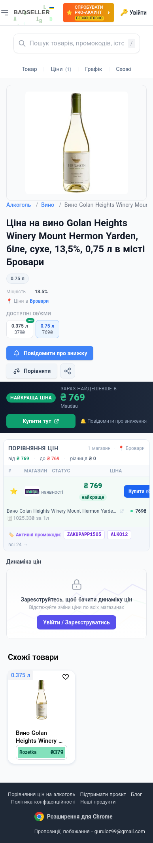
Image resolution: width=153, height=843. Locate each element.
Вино (51, 205)
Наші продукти (97, 802)
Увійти (133, 12)
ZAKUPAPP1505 (84, 535)
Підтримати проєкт (103, 794)
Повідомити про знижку (50, 353)
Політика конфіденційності (43, 802)
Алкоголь (22, 205)
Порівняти (32, 371)
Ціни (61, 69)
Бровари (39, 301)
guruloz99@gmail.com (119, 831)
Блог (136, 794)
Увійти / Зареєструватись (76, 622)
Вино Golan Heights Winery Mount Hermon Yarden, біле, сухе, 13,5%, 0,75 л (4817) (62, 511)
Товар (29, 69)
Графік (93, 69)
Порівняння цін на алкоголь (41, 794)
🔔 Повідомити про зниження (113, 421)
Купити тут (41, 421)
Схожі (123, 69)
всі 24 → (18, 544)
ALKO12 (119, 535)
